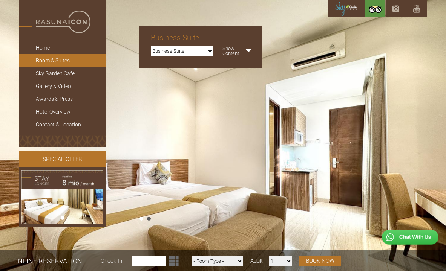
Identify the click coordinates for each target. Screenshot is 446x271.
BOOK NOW (320, 260)
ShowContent (230, 51)
